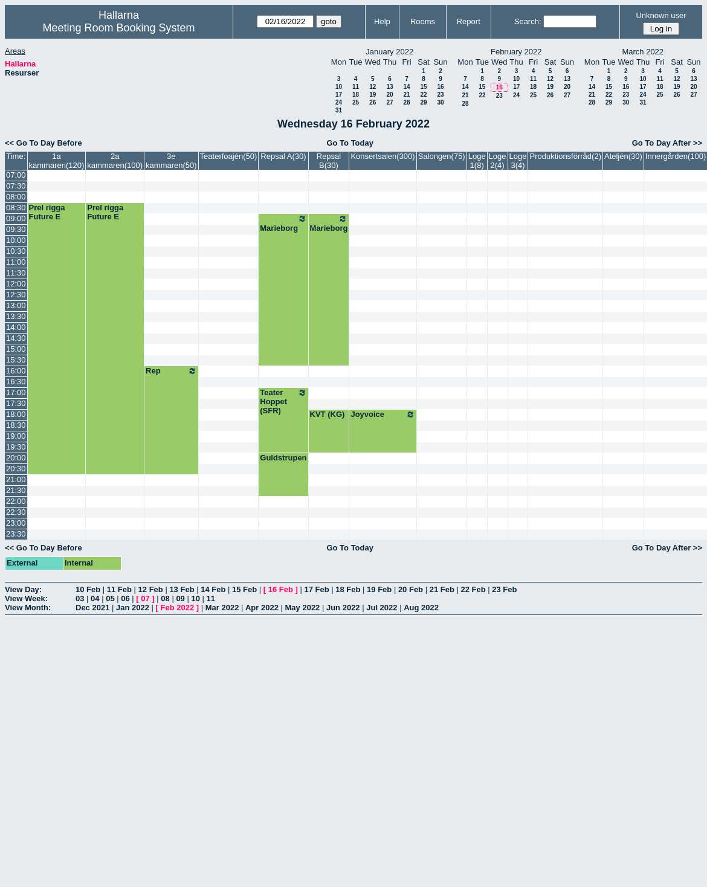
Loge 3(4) (518, 161)
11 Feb (119, 589)
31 (338, 110)
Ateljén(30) (623, 156)
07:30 (16, 185)
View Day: (23, 589)
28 (406, 102)
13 (389, 86)
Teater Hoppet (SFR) (283, 401)
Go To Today (349, 142)
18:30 (16, 425)
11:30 (16, 272)
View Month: (28, 607)
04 (95, 598)
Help (382, 21)
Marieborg (283, 223)
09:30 (16, 229)
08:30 (16, 207)
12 (372, 86)
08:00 (16, 196)
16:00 (16, 370)
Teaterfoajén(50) (228, 156)
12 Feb (150, 589)
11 (355, 86)
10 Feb (88, 589)
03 (80, 598)
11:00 (16, 261)
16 (440, 86)
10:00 (16, 240)
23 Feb (504, 589)
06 (125, 598)
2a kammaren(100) (115, 161)
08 (165, 598)
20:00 (16, 457)
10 (338, 86)
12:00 (16, 283)
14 (406, 86)
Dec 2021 (92, 607)
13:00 (16, 305)
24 (338, 102)
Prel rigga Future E (47, 212)
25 (355, 102)
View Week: (26, 598)
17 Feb (316, 589)
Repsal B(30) (329, 161)
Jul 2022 (381, 607)
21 (406, 94)
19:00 (16, 435)
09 (180, 598)
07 (145, 598)
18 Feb (347, 589)
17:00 (16, 392)
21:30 (16, 490)
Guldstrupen (283, 457)
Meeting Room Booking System (118, 28)
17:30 (16, 403)
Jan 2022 (132, 607)
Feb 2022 (178, 607)
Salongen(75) (441, 156)
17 (338, 94)
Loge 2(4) (497, 161)
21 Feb (442, 589)
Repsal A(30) (283, 156)
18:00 (16, 414)
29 (423, 102)
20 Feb (410, 589)
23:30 (16, 533)
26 (372, 102)
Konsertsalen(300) (382, 156)
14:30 (16, 338)
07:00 (16, 174)
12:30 (16, 294)
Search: (527, 21)
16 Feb (280, 589)
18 (355, 94)
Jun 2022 (343, 607)
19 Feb (379, 589)
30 (440, 102)
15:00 (16, 348)
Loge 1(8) (477, 161)
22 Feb (472, 589)
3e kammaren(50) (171, 161)
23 (440, 94)
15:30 (16, 359)
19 (372, 94)
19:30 (16, 446)
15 (423, 86)
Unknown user (661, 15)
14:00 (16, 327)
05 (110, 598)
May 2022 (302, 607)
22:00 (16, 501)
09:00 (16, 218)
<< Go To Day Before (43, 142)
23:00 (16, 522)
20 (389, 94)
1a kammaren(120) (57, 161)
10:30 (16, 251)
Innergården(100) (675, 156)
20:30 (16, 468)
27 (389, 102)
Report (468, 21)
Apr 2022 (262, 607)
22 (423, 94)
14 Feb (213, 589)
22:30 (16, 512)
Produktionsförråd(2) (565, 156)
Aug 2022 (421, 607)
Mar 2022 (222, 607)
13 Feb (181, 589)
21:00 (16, 479)
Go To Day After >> (667, 142)
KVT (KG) (327, 414)
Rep (171, 371)
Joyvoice (382, 414)
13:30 (16, 316)
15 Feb (244, 589)
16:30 (16, 381)
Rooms (422, 21)
